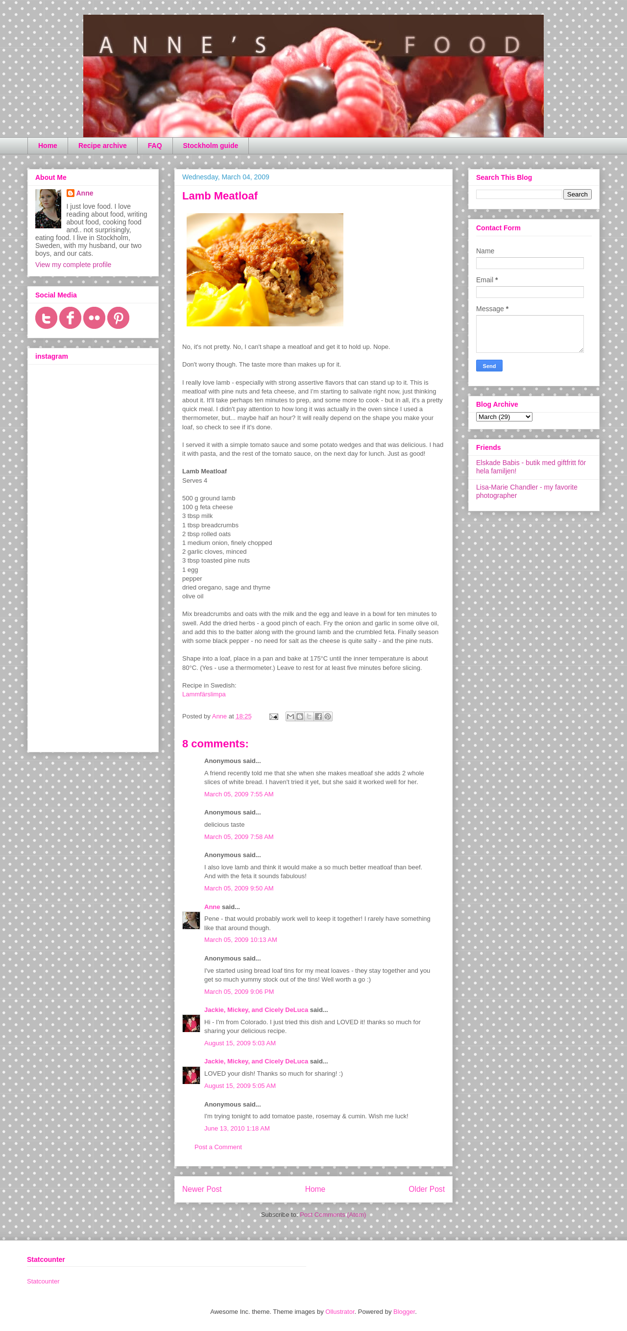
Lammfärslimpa (204, 694)
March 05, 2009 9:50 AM (239, 888)
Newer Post (202, 1189)
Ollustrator (339, 1311)
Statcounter (43, 1281)
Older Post (427, 1189)
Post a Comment (218, 1147)
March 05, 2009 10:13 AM (240, 939)
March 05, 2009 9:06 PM (239, 991)
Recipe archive (102, 145)
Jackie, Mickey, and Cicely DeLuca (256, 1009)
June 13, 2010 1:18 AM (237, 1128)
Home (47, 145)
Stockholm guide (211, 145)
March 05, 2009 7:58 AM (239, 836)
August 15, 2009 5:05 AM (240, 1085)
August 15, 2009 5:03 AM (240, 1043)
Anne (212, 907)
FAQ (155, 145)
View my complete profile (73, 265)
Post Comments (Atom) (333, 1214)
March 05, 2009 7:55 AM (239, 794)
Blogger (404, 1311)
